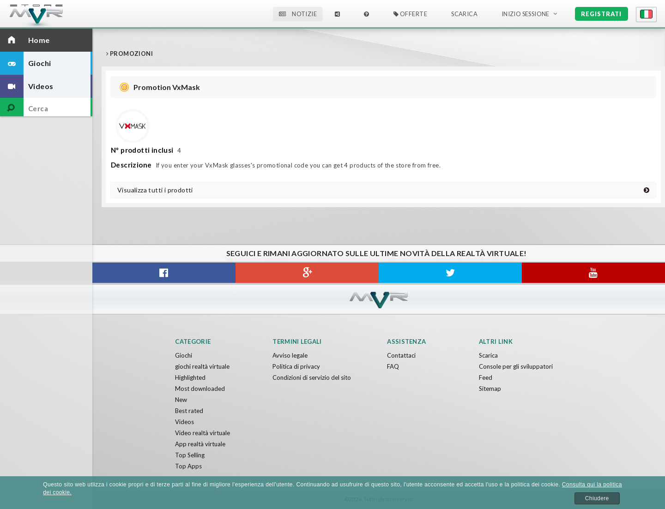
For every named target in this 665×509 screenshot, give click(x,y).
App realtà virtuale (200, 444)
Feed (485, 377)
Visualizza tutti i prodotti (383, 190)
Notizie (298, 14)
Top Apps (188, 466)
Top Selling (190, 455)
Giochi (183, 355)
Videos (184, 421)
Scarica (464, 14)
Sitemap (490, 388)
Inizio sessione (526, 14)
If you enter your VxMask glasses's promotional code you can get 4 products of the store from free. (276, 165)
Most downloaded (200, 388)
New (181, 399)
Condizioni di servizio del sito (311, 377)
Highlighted (190, 377)
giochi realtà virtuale (202, 366)
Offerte (410, 14)
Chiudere (597, 498)
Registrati (601, 14)
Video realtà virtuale (202, 433)
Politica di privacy (296, 366)
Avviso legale (290, 355)
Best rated (189, 410)
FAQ (393, 366)
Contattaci (401, 355)
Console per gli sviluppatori (516, 366)
